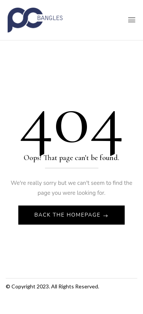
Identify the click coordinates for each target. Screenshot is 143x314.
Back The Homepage (68, 215)
